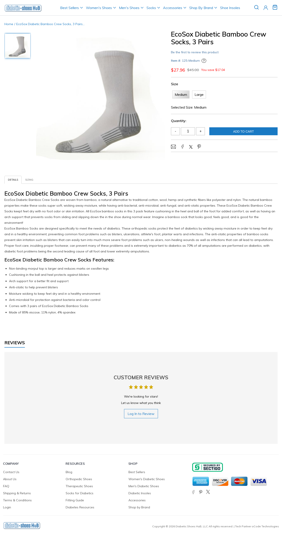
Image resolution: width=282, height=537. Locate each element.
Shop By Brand (201, 8)
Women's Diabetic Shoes (146, 479)
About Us (10, 479)
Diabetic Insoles (139, 493)
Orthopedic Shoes (79, 479)
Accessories (172, 8)
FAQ (6, 486)
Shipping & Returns (17, 493)
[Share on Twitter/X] (191, 147)
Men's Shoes (129, 8)
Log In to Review (141, 413)
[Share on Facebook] (182, 147)
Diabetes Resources (80, 507)
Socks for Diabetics (79, 493)
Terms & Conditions (17, 500)
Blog (69, 472)
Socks (151, 8)
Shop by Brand (139, 507)
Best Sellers (69, 8)
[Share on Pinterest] (199, 147)
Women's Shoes (99, 8)
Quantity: (178, 121)
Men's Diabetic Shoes (143, 486)
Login (7, 507)
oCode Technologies (265, 526)
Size (174, 84)
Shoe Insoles (230, 8)
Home (8, 24)
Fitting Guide (75, 500)
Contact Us (11, 472)
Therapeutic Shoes (79, 486)
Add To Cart (243, 131)
